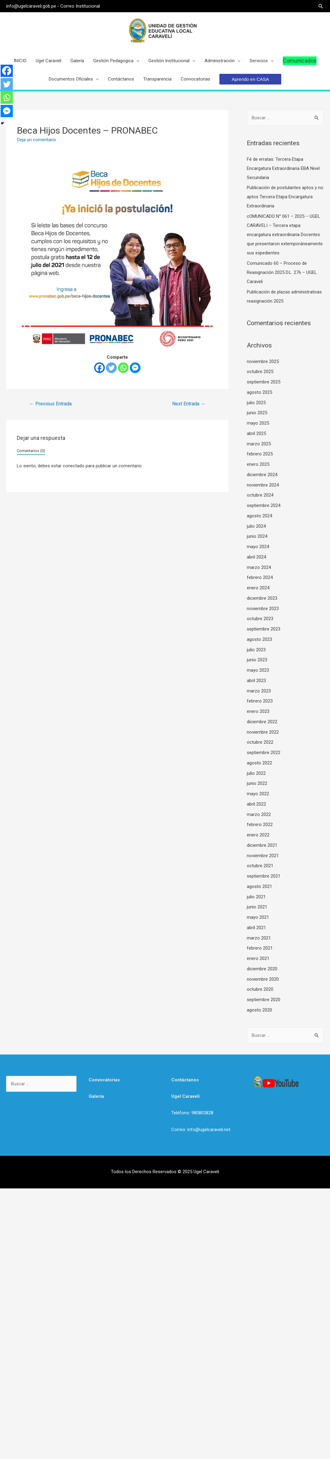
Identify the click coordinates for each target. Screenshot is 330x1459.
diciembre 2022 (262, 722)
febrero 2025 (260, 454)
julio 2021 (256, 897)
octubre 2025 (260, 372)
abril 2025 (256, 434)
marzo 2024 (259, 567)
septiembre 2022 (263, 753)
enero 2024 (258, 588)
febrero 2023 (260, 701)
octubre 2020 (260, 989)
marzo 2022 (259, 815)
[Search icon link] (321, 6)
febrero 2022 (260, 825)
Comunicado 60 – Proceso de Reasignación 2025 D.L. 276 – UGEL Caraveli (282, 273)
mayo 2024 (258, 547)
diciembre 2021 (262, 845)
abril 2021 (256, 928)
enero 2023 (258, 711)
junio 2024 (257, 536)
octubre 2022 (260, 742)
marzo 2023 (259, 691)
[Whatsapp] (123, 368)
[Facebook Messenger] (135, 368)
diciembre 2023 (262, 598)
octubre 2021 (260, 866)
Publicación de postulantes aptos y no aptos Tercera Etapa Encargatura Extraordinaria (285, 197)
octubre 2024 (260, 495)
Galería (96, 1096)
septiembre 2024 (263, 505)
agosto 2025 (259, 392)
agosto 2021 (259, 886)
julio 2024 (256, 526)
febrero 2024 (260, 577)
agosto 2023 (259, 639)
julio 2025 (256, 403)
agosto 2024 (259, 516)
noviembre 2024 (263, 485)
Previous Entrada (50, 404)
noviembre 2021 (263, 856)
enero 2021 (258, 958)
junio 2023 (257, 660)
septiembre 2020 (263, 1000)
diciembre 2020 (262, 969)
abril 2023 (256, 681)
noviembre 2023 (263, 609)
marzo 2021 (259, 938)
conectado (73, 466)
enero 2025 (258, 464)
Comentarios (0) (31, 451)
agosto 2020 (259, 1010)
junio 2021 (257, 907)
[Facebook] (99, 368)
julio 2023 (256, 650)
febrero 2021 (260, 948)
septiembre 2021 (263, 876)
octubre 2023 (260, 619)
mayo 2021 (258, 917)
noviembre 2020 (263, 979)
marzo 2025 (259, 444)
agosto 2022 (259, 763)
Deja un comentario (36, 140)
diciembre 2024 (262, 475)
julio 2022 (256, 773)
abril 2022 (256, 804)
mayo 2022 (258, 794)
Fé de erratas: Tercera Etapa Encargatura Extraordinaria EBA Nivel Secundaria (283, 169)
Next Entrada (188, 404)
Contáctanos (185, 1080)
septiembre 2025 (263, 382)
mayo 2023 (258, 670)
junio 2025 (257, 413)
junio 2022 (257, 783)
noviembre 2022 (263, 732)
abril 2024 (256, 557)
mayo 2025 (258, 423)
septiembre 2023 (263, 629)
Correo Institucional (79, 6)
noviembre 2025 (263, 362)
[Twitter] (111, 368)
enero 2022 (258, 835)
